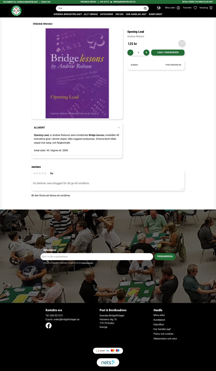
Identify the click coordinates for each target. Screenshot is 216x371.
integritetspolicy (87, 263)
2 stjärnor (37, 173)
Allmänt (39, 127)
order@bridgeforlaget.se (124, 2)
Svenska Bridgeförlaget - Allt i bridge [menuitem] (76, 14)
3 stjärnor (39, 173)
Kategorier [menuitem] (106, 14)
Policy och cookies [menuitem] (163, 334)
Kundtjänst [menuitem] (155, 14)
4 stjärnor (42, 173)
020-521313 (104, 2)
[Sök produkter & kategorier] (99, 8)
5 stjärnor (45, 173)
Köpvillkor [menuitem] (159, 324)
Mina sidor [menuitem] (159, 315)
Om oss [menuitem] (120, 14)
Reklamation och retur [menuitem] (165, 338)
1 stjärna (34, 173)
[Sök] (145, 8)
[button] (192, 7)
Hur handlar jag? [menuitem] (136, 14)
